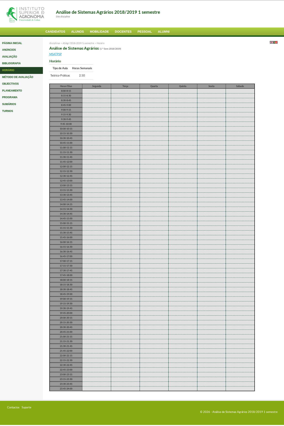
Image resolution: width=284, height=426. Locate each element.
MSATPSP (55, 54)
